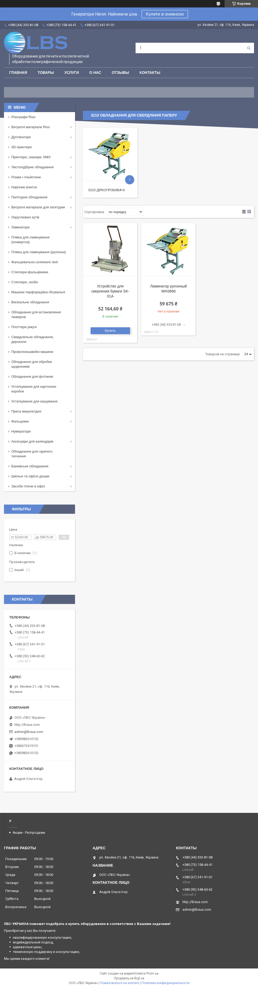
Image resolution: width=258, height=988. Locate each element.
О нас (95, 72)
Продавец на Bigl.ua (129, 978)
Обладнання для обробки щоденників (31, 364)
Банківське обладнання (29, 466)
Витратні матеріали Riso (30, 127)
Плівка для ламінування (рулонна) (38, 252)
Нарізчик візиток (24, 187)
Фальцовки (20, 421)
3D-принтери (21, 147)
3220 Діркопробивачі (106, 190)
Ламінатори (20, 227)
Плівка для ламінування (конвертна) (30, 239)
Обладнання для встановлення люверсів (36, 314)
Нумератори (21, 431)
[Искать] (249, 48)
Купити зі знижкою (165, 14)
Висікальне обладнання (30, 302)
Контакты (150, 72)
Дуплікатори (21, 137)
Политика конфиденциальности (166, 983)
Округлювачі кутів (25, 217)
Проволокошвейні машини (32, 352)
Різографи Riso (23, 117)
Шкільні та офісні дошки (30, 476)
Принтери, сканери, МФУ (31, 157)
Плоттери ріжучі (24, 327)
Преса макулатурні (26, 411)
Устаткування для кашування (34, 401)
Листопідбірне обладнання (32, 167)
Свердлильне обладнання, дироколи (32, 339)
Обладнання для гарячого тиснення (31, 453)
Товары (46, 72)
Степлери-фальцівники (29, 272)
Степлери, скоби (24, 282)
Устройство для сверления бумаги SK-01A (110, 291)
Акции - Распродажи (29, 832)
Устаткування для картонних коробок (33, 389)
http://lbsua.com (27, 725)
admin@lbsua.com (28, 732)
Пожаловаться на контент (119, 983)
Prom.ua (152, 973)
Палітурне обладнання (29, 197)
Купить (110, 331)
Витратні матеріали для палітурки (38, 207)
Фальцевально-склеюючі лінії (34, 262)
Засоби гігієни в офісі (28, 486)
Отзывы (120, 72)
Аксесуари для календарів (32, 441)
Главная (18, 72)
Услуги (71, 72)
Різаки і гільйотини (26, 177)
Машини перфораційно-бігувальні (38, 292)
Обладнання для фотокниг (32, 376)
